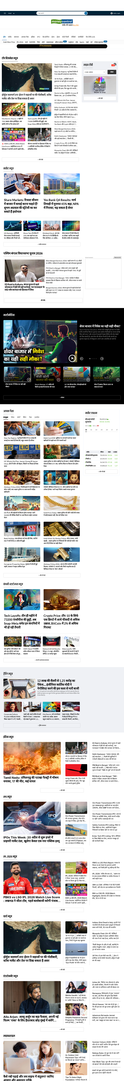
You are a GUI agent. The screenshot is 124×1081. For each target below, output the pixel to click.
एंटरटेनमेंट (32, 42)
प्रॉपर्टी (18, 417)
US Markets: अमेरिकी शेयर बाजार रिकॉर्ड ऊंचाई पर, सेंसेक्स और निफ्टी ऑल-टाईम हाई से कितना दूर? (12, 235)
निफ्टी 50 (88, 459)
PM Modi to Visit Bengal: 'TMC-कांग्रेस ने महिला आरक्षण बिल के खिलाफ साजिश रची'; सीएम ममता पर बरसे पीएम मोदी (64, 280)
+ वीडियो (62, 397)
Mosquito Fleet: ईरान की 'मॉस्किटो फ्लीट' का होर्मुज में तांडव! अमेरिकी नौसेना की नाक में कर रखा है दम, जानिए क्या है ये (66, 151)
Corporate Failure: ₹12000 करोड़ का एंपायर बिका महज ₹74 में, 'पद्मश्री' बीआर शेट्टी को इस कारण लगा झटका (12, 716)
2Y (117, 430)
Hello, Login (116, 13)
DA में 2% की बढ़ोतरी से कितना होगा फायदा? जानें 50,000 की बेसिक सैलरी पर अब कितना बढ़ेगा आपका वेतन (20, 515)
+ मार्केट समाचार (42, 244)
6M (107, 430)
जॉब (76, 42)
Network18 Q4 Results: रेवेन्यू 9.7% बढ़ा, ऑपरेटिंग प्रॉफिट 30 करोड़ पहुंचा (51, 651)
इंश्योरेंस (37, 417)
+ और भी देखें (101, 471)
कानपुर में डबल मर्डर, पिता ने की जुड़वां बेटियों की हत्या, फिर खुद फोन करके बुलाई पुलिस (65, 87)
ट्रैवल (58, 37)
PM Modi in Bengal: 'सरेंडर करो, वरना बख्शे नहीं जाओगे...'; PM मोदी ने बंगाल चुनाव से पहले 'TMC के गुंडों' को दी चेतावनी (63, 270)
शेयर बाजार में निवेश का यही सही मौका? (100, 326)
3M (102, 430)
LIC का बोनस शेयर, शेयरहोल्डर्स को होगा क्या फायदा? (75, 385)
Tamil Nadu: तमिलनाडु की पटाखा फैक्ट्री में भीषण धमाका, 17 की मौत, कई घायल (65, 65)
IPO (38, 37)
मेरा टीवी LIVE (90, 37)
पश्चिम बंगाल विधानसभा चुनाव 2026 (23, 253)
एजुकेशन (71, 42)
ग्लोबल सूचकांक (98, 42)
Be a (76, 25)
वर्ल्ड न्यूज (7, 916)
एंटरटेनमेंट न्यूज (10, 976)
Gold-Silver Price (9, 42)
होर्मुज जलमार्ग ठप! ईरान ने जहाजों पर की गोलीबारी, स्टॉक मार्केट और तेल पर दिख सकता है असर (26, 96)
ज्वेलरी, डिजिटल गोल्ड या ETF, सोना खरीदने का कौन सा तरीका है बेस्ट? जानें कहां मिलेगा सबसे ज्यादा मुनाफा (61, 488)
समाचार (16, 37)
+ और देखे (40, 159)
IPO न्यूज (7, 797)
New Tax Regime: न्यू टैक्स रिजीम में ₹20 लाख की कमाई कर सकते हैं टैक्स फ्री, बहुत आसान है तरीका (66, 73)
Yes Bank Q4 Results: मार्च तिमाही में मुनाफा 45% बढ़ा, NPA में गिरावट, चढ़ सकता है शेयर (61, 203)
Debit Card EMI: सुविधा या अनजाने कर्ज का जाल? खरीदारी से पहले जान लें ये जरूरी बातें (60, 439)
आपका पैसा (25, 37)
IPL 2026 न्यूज (10, 856)
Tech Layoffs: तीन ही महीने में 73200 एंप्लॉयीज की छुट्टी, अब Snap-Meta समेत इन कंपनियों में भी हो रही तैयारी (39, 121)
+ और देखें (100, 98)
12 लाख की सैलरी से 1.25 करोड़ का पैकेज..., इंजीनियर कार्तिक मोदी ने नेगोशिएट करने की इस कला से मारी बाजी (58, 684)
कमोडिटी (80, 37)
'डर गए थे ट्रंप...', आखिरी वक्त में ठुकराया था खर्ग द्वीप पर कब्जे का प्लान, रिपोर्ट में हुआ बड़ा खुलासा (66, 80)
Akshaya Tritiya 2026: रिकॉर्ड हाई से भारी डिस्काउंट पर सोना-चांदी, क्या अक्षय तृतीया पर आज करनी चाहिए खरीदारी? (22, 489)
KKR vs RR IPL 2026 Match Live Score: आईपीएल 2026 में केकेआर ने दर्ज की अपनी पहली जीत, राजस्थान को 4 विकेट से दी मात (13, 146)
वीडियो (73, 37)
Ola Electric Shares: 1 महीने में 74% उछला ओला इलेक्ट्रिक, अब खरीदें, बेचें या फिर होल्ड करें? (12, 121)
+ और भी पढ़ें (42, 575)
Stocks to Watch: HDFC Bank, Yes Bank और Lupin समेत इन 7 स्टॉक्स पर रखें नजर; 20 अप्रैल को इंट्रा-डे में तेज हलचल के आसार (66, 123)
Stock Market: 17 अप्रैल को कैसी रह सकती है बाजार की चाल (45, 385)
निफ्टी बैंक (88, 462)
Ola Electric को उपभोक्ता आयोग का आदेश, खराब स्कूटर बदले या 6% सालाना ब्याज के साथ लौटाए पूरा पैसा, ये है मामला (51, 716)
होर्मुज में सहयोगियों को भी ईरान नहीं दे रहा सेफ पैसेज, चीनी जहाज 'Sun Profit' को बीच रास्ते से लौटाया (65, 116)
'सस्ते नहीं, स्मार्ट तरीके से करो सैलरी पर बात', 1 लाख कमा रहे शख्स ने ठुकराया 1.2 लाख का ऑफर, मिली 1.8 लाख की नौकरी (32, 716)
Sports (82, 42)
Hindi (11, 13)
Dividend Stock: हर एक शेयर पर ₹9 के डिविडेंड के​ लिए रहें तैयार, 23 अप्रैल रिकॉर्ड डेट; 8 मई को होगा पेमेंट (51, 235)
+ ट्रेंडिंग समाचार (42, 725)
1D (86, 430)
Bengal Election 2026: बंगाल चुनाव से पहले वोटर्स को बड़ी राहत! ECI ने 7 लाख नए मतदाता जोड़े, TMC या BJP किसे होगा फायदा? (63, 290)
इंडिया (33, 37)
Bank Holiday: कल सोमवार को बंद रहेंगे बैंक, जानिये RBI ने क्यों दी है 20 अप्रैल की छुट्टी (20, 539)
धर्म (91, 42)
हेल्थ (53, 37)
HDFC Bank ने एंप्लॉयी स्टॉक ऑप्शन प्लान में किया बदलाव (31, 651)
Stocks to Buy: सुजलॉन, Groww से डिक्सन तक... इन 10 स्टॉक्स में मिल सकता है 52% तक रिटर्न (66, 94)
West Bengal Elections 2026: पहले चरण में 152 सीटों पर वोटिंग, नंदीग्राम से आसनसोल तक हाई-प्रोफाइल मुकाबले (66, 130)
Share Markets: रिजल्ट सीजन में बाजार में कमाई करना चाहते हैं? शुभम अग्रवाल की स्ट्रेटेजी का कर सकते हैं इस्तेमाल (21, 205)
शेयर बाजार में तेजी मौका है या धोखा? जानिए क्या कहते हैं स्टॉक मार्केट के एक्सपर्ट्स (70, 235)
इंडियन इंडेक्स (59, 42)
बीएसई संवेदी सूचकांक (91, 455)
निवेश (12, 417)
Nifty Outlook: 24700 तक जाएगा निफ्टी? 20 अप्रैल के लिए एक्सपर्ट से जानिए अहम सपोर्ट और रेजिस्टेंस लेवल (66, 108)
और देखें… (43, 300)
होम (4, 37)
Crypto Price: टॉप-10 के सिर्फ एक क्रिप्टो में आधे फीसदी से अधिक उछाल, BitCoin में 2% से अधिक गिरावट (66, 144)
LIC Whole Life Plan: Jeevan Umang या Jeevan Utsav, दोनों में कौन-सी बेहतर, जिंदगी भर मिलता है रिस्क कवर (65, 101)
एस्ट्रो (87, 42)
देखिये (111, 72)
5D (91, 430)
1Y (112, 430)
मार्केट (10, 37)
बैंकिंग (24, 417)
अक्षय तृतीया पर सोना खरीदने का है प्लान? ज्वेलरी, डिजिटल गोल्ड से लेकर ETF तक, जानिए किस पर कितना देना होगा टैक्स (61, 463)
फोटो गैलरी (65, 37)
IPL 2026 (20, 42)
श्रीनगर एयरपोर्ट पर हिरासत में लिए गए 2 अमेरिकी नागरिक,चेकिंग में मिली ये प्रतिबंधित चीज (39, 146)
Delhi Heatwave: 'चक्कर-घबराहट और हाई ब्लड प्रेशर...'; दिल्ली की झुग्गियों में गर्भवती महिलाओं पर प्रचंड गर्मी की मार (65, 137)
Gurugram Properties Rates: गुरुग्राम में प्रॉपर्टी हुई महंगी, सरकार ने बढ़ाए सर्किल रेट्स (20, 565)
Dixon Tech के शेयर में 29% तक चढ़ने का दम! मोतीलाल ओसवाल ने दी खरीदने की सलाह (30, 235)
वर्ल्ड (26, 42)
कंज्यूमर (5, 417)
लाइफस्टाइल (49, 42)
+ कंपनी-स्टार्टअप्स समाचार (42, 660)
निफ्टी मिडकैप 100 (91, 466)
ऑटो (43, 42)
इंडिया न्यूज (8, 737)
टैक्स (30, 417)
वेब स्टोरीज (46, 37)
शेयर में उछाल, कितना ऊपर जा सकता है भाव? (103, 385)
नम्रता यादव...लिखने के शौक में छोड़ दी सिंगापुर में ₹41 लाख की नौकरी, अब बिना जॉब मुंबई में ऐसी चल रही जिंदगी (70, 716)
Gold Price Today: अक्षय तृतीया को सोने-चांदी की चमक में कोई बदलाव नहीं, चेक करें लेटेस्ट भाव (62, 514)
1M (96, 430)
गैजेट (38, 42)
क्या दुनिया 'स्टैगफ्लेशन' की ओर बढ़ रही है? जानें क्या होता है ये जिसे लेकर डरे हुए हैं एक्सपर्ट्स (12, 651)
